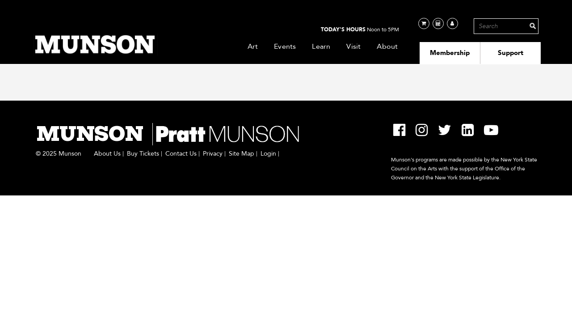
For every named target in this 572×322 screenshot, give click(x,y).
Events (285, 46)
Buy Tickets (143, 154)
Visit (353, 46)
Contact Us (181, 154)
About (387, 46)
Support (510, 52)
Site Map (241, 154)
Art (253, 46)
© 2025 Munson (58, 154)
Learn (321, 46)
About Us (107, 154)
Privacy (213, 154)
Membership (450, 52)
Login (268, 154)
